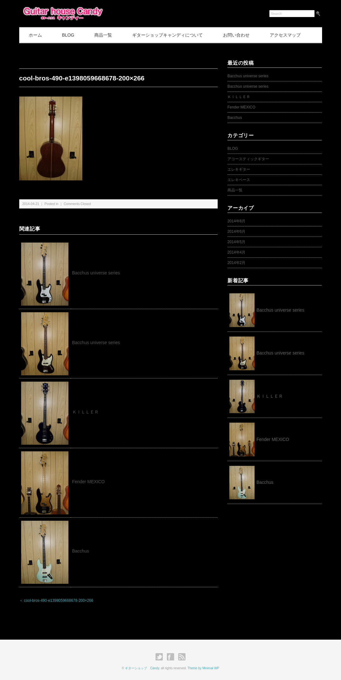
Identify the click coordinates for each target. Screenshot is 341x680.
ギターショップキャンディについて (167, 35)
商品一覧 (103, 35)
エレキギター (238, 169)
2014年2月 (236, 263)
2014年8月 (236, 221)
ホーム (35, 35)
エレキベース (238, 180)
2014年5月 (236, 242)
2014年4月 (236, 252)
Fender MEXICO (88, 481)
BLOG (68, 35)
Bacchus (80, 551)
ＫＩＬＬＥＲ (87, 411)
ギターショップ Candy (142, 668)
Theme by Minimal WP (203, 668)
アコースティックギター (248, 159)
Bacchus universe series (96, 272)
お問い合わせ (236, 35)
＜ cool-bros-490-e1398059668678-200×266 (56, 600)
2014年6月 (236, 231)
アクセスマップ (285, 35)
